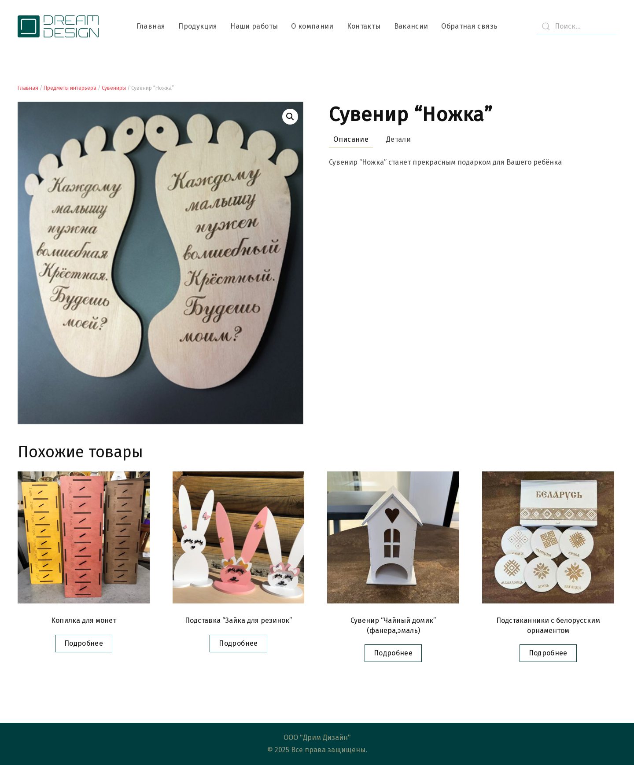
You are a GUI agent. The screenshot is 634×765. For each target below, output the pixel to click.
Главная (150, 26)
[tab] (346, 139)
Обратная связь (469, 26)
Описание (351, 139)
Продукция (197, 26)
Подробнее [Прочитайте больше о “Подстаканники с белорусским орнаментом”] (548, 653)
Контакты (364, 26)
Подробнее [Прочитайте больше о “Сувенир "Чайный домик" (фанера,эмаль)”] (393, 653)
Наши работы (254, 26)
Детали (398, 139)
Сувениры (114, 88)
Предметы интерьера (70, 88)
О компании (312, 26)
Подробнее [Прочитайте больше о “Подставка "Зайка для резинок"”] (238, 643)
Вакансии (411, 26)
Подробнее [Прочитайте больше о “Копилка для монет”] (83, 643)
